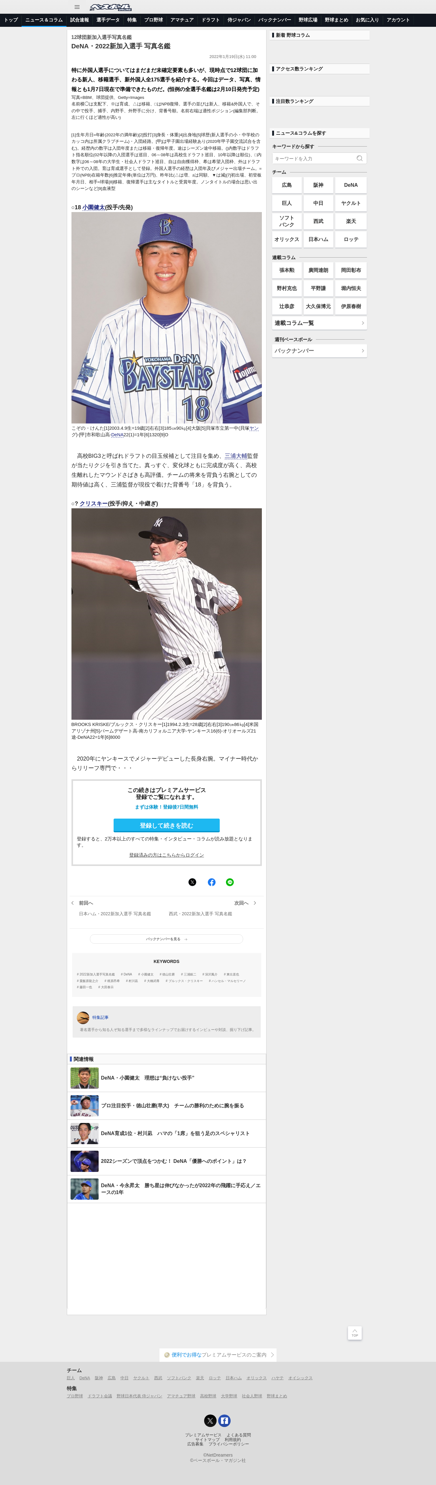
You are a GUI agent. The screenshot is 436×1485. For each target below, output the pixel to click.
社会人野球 (252, 1396)
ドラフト (210, 19)
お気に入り (367, 19)
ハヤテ (278, 1378)
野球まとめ (336, 19)
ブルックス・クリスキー (186, 981)
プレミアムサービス (203, 1435)
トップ (11, 19)
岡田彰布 (351, 270)
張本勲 (286, 270)
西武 (318, 221)
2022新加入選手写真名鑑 (97, 974)
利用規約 (233, 1440)
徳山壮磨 (168, 974)
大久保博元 (318, 306)
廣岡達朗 (318, 270)
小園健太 (93, 207)
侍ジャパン (239, 19)
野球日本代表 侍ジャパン (140, 1396)
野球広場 (308, 19)
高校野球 (208, 1396)
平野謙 (318, 288)
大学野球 (229, 1396)
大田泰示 (107, 987)
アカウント (398, 19)
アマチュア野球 (181, 1396)
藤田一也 (86, 987)
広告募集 (195, 1444)
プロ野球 (153, 19)
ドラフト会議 (100, 1396)
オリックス (286, 239)
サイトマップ (207, 1440)
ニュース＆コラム (44, 19)
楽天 (351, 221)
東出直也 (233, 974)
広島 (287, 185)
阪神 (318, 185)
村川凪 (133, 981)
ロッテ (351, 239)
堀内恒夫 (351, 288)
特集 (132, 19)
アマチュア (182, 19)
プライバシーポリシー (228, 1444)
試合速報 (79, 19)
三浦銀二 (190, 974)
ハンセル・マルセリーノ (229, 981)
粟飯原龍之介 (89, 981)
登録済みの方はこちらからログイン (166, 855)
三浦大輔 (236, 456)
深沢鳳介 (211, 974)
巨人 (287, 203)
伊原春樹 (351, 306)
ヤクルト (351, 203)
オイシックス (300, 1378)
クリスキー (94, 504)
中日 (318, 203)
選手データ (108, 19)
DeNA (117, 434)
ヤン (254, 428)
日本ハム (318, 239)
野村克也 (287, 288)
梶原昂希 (113, 981)
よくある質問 (239, 1435)
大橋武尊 (153, 981)
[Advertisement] (166, 1256)
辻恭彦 (286, 306)
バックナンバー (274, 19)
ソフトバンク (286, 221)
